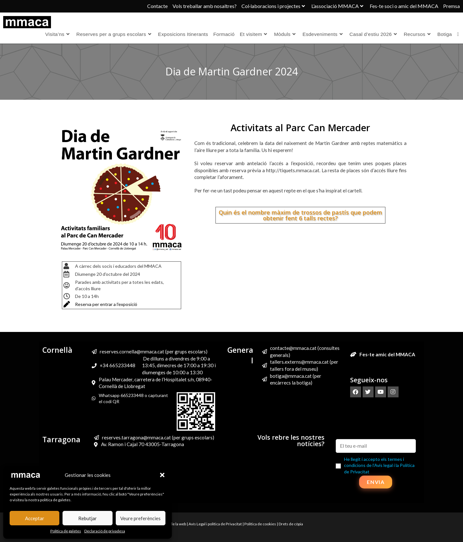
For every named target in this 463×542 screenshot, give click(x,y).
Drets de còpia (291, 523)
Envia (375, 482)
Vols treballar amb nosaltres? (205, 6)
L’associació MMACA (338, 6)
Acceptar (34, 518)
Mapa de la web (173, 523)
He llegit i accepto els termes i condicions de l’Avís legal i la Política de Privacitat (379, 465)
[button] (162, 475)
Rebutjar (87, 518)
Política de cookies (260, 523)
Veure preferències (140, 518)
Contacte (157, 6)
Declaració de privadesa (104, 531)
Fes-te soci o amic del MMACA (404, 6)
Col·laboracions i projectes (274, 6)
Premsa (451, 6)
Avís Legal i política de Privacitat (215, 523)
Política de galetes (65, 531)
